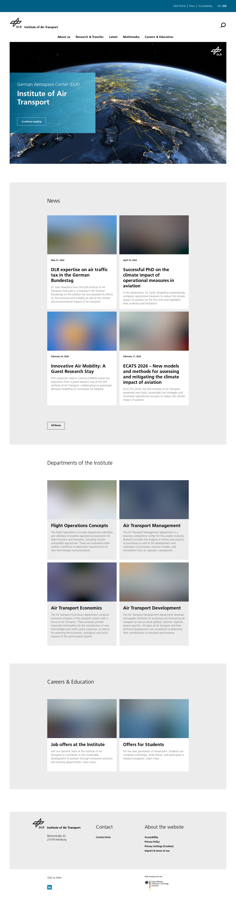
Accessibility (205, 6)
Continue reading (31, 121)
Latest (113, 37)
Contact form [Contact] (103, 837)
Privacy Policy (152, 841)
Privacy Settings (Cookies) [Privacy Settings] (159, 846)
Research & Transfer (90, 37)
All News (56, 425)
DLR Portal (180, 6)
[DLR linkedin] (49, 888)
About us (63, 37)
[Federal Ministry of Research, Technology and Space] (159, 893)
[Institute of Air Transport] (34, 22)
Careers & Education (159, 37)
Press (192, 6)
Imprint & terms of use (157, 850)
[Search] (223, 25)
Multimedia (131, 37)
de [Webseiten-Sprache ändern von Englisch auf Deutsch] (219, 6)
